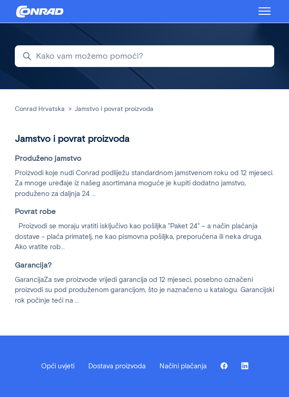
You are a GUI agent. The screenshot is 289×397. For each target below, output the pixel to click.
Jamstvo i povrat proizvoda (114, 109)
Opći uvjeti (57, 366)
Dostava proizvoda (117, 366)
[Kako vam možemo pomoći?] (144, 56)
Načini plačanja (183, 366)
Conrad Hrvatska (40, 109)
